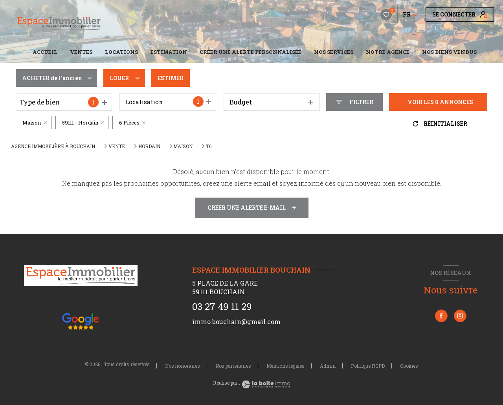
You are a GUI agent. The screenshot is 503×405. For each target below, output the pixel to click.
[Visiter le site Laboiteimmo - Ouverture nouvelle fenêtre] (265, 384)
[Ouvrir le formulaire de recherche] (354, 102)
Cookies (409, 366)
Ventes (81, 52)
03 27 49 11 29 (222, 306)
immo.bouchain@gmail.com (236, 321)
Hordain (149, 146)
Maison (183, 146)
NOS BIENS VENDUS (449, 52)
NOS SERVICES (333, 52)
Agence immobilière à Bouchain (53, 146)
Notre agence (387, 52)
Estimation (169, 52)
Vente (116, 146)
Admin (328, 366)
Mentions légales (285, 366)
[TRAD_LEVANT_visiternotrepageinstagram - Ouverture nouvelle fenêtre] (460, 316)
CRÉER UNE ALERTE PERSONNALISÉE (250, 52)
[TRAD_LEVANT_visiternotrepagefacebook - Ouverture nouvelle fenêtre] (441, 316)
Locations (121, 52)
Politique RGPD (368, 366)
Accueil (45, 52)
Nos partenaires (233, 366)
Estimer (171, 78)
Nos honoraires (182, 366)
